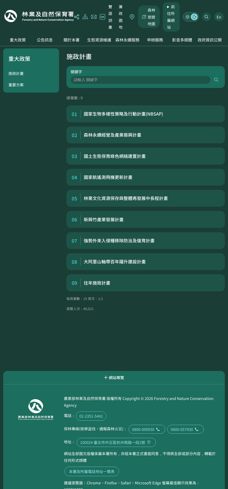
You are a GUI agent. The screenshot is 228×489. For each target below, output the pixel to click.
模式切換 (191, 16)
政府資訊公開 (210, 40)
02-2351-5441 (91, 416)
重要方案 (16, 84)
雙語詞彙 (110, 17)
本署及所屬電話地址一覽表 (92, 471)
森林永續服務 (127, 40)
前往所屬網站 (171, 17)
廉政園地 (121, 17)
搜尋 (217, 80)
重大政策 (18, 40)
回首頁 (39, 16)
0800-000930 (147, 429)
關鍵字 (76, 71)
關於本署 (71, 40)
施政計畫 (16, 73)
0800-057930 (185, 429)
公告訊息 (45, 40)
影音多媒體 (182, 40)
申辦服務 (155, 40)
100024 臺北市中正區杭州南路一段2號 (116, 442)
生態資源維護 (99, 40)
